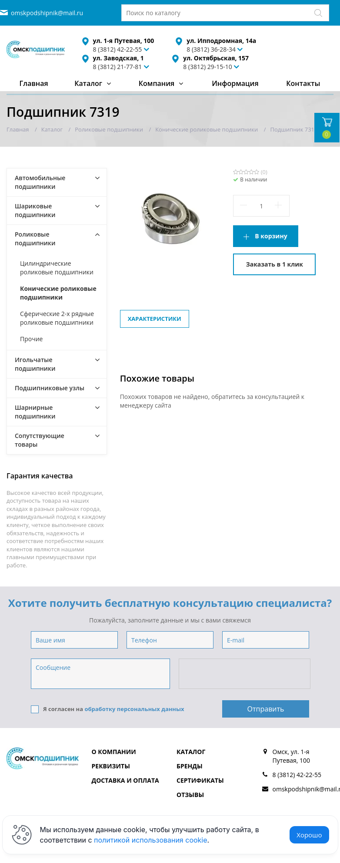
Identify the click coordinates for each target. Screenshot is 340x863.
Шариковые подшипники (35, 210)
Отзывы (190, 795)
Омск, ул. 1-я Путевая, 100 (291, 756)
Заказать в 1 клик (274, 264)
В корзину (271, 236)
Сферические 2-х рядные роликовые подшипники (57, 318)
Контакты (303, 83)
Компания (157, 83)
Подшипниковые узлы (49, 388)
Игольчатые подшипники (35, 364)
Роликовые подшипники (35, 238)
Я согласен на (107, 709)
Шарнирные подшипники (35, 411)
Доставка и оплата (125, 780)
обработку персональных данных (134, 709)
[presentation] (245, 674)
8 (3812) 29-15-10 (207, 67)
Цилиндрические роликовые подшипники (56, 267)
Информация (235, 83)
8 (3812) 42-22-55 (297, 775)
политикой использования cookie (150, 840)
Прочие (31, 339)
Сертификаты (200, 780)
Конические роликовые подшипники (58, 292)
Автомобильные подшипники (40, 182)
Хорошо (309, 834)
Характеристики (154, 319)
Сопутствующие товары (39, 440)
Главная (33, 83)
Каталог (88, 83)
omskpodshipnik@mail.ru (47, 13)
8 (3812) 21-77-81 (117, 67)
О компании (114, 752)
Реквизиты (111, 766)
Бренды (190, 766)
